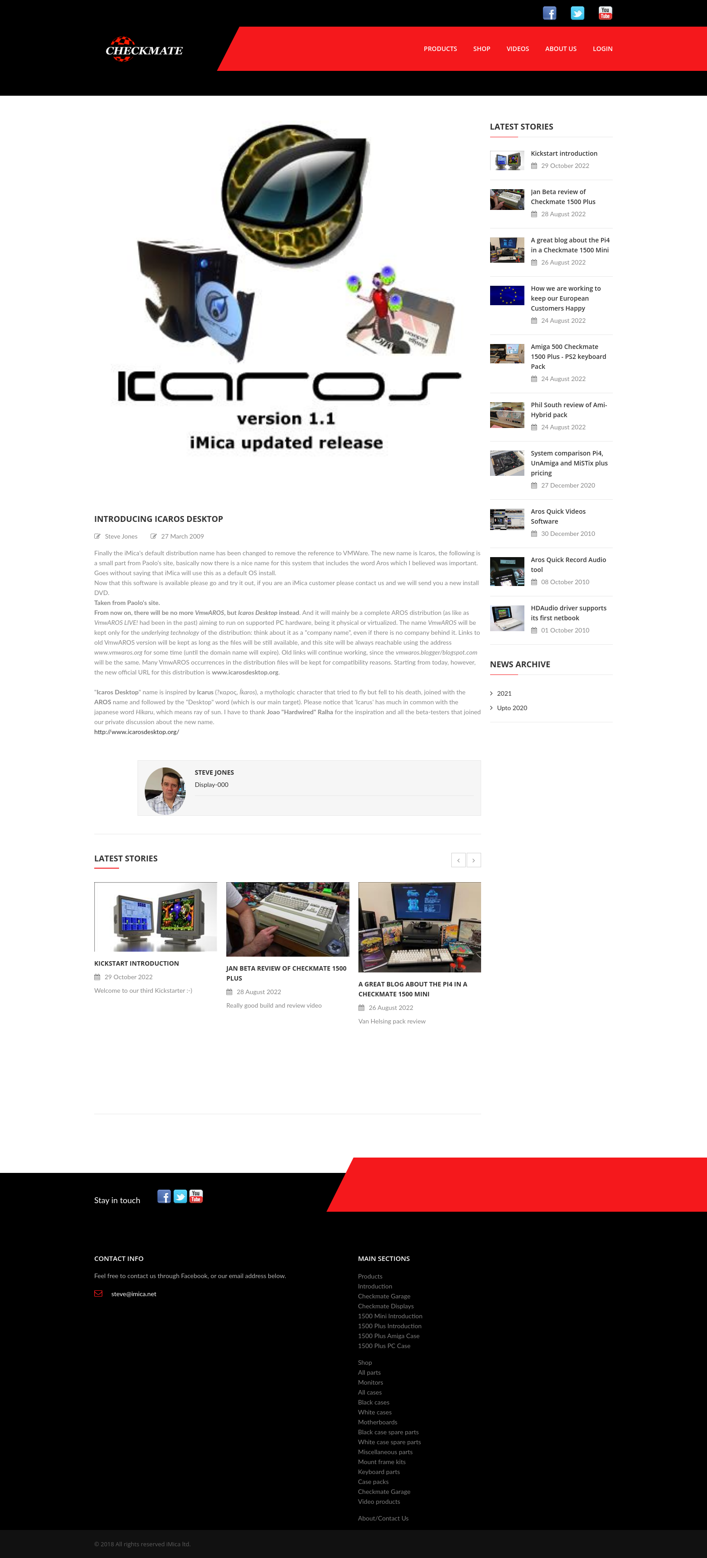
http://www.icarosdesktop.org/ (136, 731)
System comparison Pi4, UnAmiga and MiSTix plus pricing (569, 463)
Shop (482, 48)
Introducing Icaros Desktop (158, 518)
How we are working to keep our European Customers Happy (566, 298)
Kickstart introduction (136, 963)
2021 (504, 693)
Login (603, 48)
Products (440, 48)
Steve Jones (214, 772)
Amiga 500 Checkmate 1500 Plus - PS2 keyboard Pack (568, 356)
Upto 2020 (512, 708)
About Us (561, 48)
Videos (518, 48)
